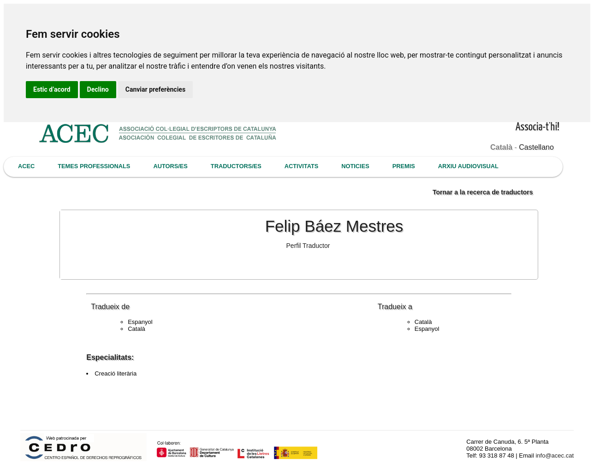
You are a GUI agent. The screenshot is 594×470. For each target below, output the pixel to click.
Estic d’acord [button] (52, 89)
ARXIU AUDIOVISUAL (468, 166)
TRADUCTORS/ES (236, 166)
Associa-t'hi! (537, 127)
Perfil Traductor (308, 245)
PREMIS (403, 166)
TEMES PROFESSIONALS (94, 166)
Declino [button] (98, 89)
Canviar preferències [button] (155, 89)
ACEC (26, 166)
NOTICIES (355, 166)
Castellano (536, 147)
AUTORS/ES (170, 166)
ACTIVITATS (301, 166)
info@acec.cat (554, 455)
